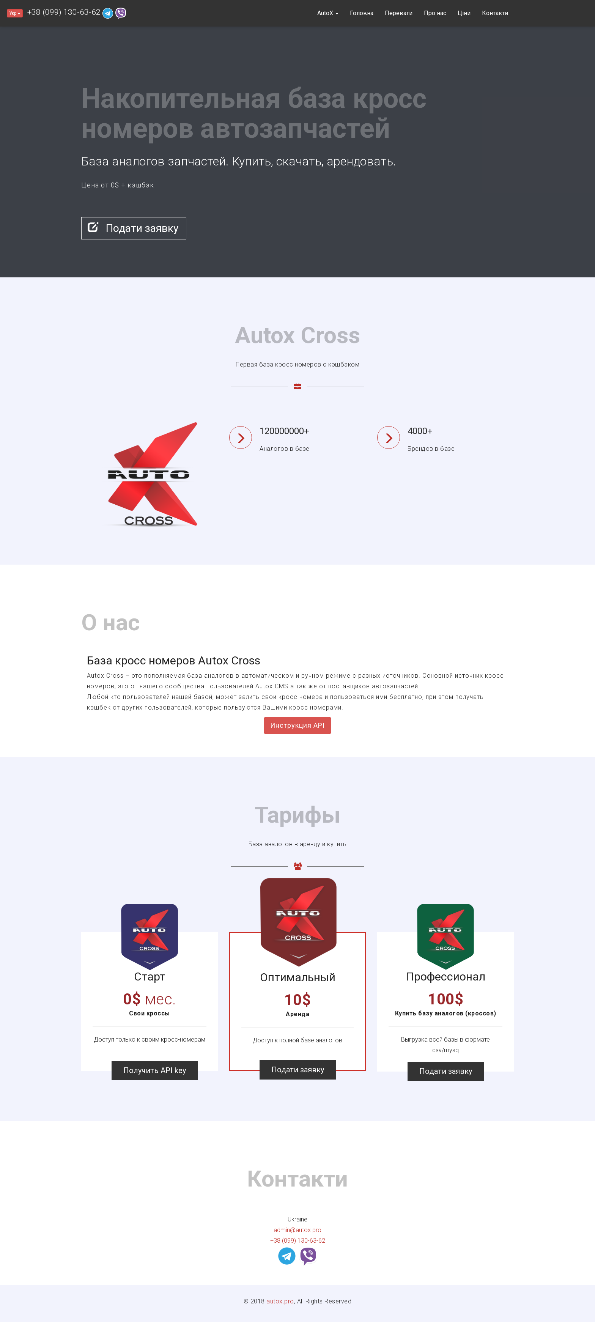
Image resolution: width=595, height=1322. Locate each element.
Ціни (464, 13)
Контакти (495, 13)
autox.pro (280, 1301)
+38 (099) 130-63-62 (64, 12)
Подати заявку (133, 228)
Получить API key (154, 1070)
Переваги (398, 13)
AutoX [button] (327, 13)
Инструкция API (297, 725)
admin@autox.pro (297, 1230)
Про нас (435, 13)
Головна (361, 13)
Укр (14, 13)
